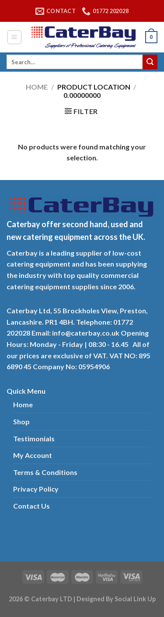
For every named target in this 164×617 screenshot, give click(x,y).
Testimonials (34, 438)
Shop (21, 421)
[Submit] (150, 62)
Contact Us (31, 506)
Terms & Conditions (45, 472)
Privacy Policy (36, 489)
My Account (32, 455)
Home (37, 87)
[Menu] (14, 37)
